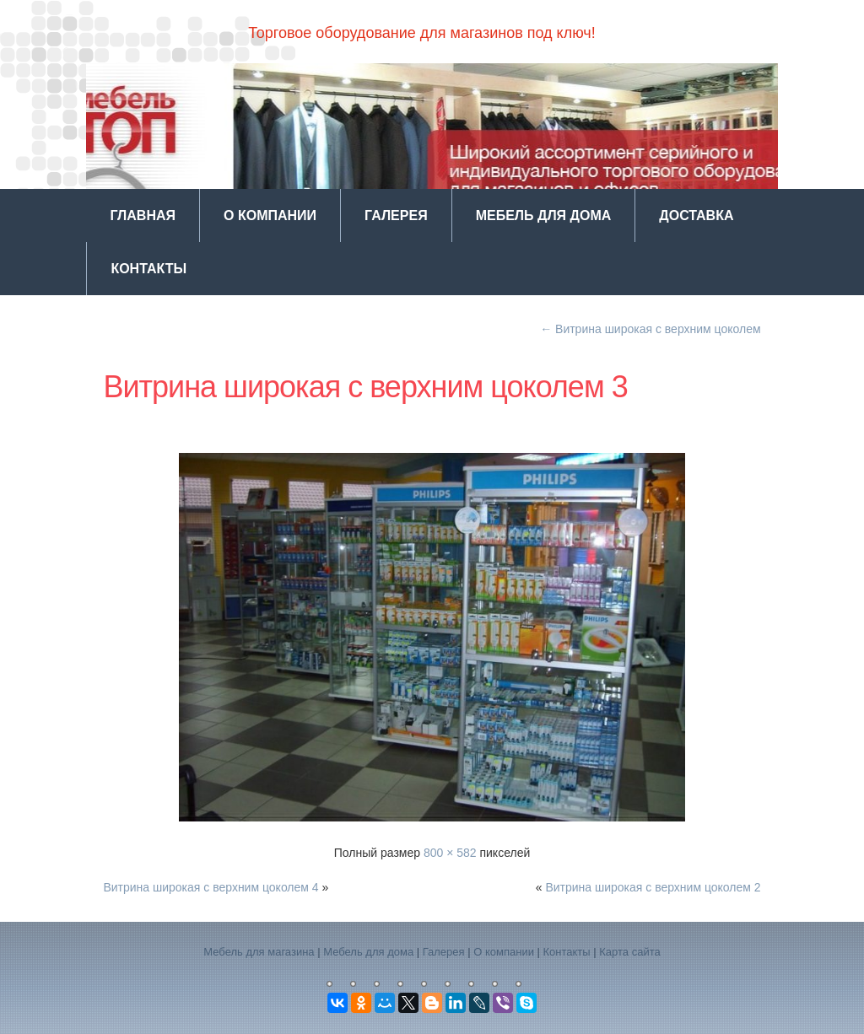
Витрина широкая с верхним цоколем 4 (210, 887)
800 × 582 (450, 852)
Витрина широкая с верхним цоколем (650, 329)
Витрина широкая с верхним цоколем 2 (652, 887)
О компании (270, 215)
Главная (143, 215)
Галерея (396, 215)
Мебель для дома (544, 215)
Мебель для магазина (258, 951)
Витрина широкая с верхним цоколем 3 (365, 386)
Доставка (696, 215)
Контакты (148, 268)
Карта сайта (629, 951)
